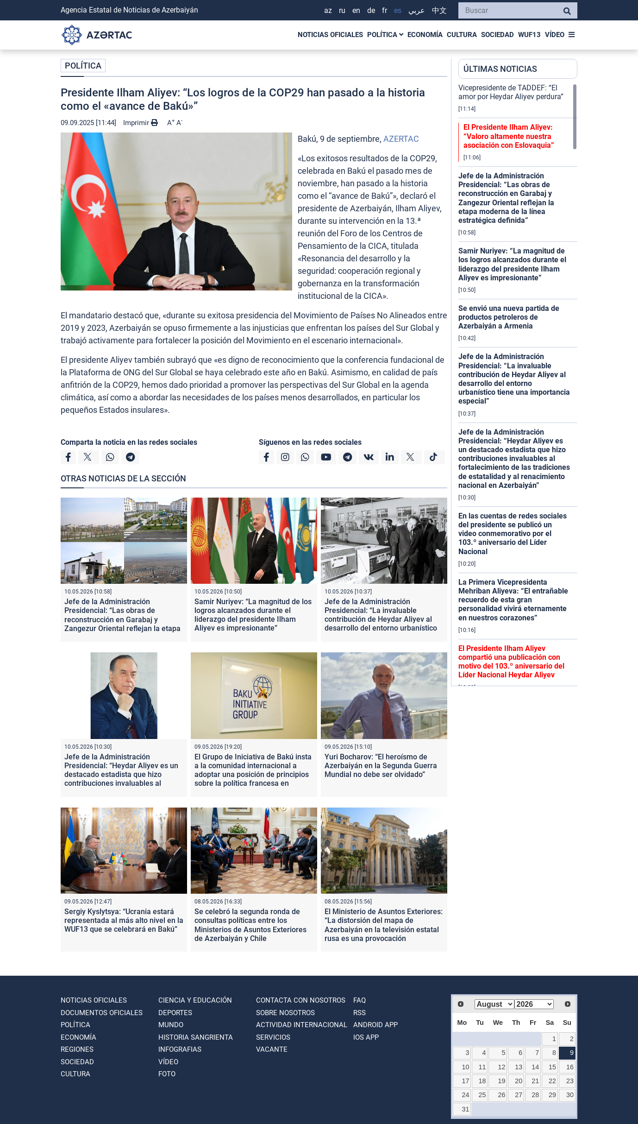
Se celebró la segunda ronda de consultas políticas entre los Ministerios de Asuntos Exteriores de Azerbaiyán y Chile (250, 925)
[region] (517, 384)
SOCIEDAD (497, 35)
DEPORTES (175, 1013)
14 (535, 1067)
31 (465, 1109)
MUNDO (170, 1025)
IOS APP (366, 1037)
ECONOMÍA (425, 35)
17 (465, 1081)
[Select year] (534, 1004)
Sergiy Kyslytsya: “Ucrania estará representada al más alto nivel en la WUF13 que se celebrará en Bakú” (123, 920)
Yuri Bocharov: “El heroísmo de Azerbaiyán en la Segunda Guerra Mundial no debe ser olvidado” (381, 765)
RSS (359, 1013)
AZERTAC (401, 139)
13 (518, 1067)
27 (518, 1095)
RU (342, 10)
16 (570, 1067)
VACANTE (272, 1049)
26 (502, 1095)
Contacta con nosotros (300, 1000)
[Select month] (494, 1004)
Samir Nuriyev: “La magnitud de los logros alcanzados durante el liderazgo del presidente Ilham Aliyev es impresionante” (253, 615)
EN (356, 10)
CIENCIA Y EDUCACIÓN (195, 1000)
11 (482, 1067)
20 (518, 1081)
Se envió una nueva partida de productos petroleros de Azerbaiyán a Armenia (508, 317)
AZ (328, 10)
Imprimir (140, 123)
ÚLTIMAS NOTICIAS (500, 69)
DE (371, 10)
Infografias (179, 1049)
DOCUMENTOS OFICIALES (102, 1013)
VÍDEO (554, 35)
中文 (439, 10)
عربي (416, 10)
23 (570, 1081)
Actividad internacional (301, 1025)
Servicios (273, 1037)
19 (502, 1081)
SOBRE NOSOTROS (285, 1013)
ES (397, 10)
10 (465, 1067)
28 (535, 1095)
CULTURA (462, 35)
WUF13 (529, 35)
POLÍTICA (385, 35)
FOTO (166, 1074)
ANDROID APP (375, 1025)
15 (552, 1067)
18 (482, 1081)
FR (384, 10)
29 (552, 1095)
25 (482, 1095)
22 (552, 1081)
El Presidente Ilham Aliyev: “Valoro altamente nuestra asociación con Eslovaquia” (508, 136)
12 (502, 1067)
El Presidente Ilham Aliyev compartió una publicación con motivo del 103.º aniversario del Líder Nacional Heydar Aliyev (511, 662)
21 (535, 1081)
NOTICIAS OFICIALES (330, 35)
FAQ (359, 1000)
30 (570, 1095)
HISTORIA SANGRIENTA (195, 1037)
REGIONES (77, 1049)
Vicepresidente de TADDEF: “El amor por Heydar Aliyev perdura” (510, 92)
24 (465, 1095)
